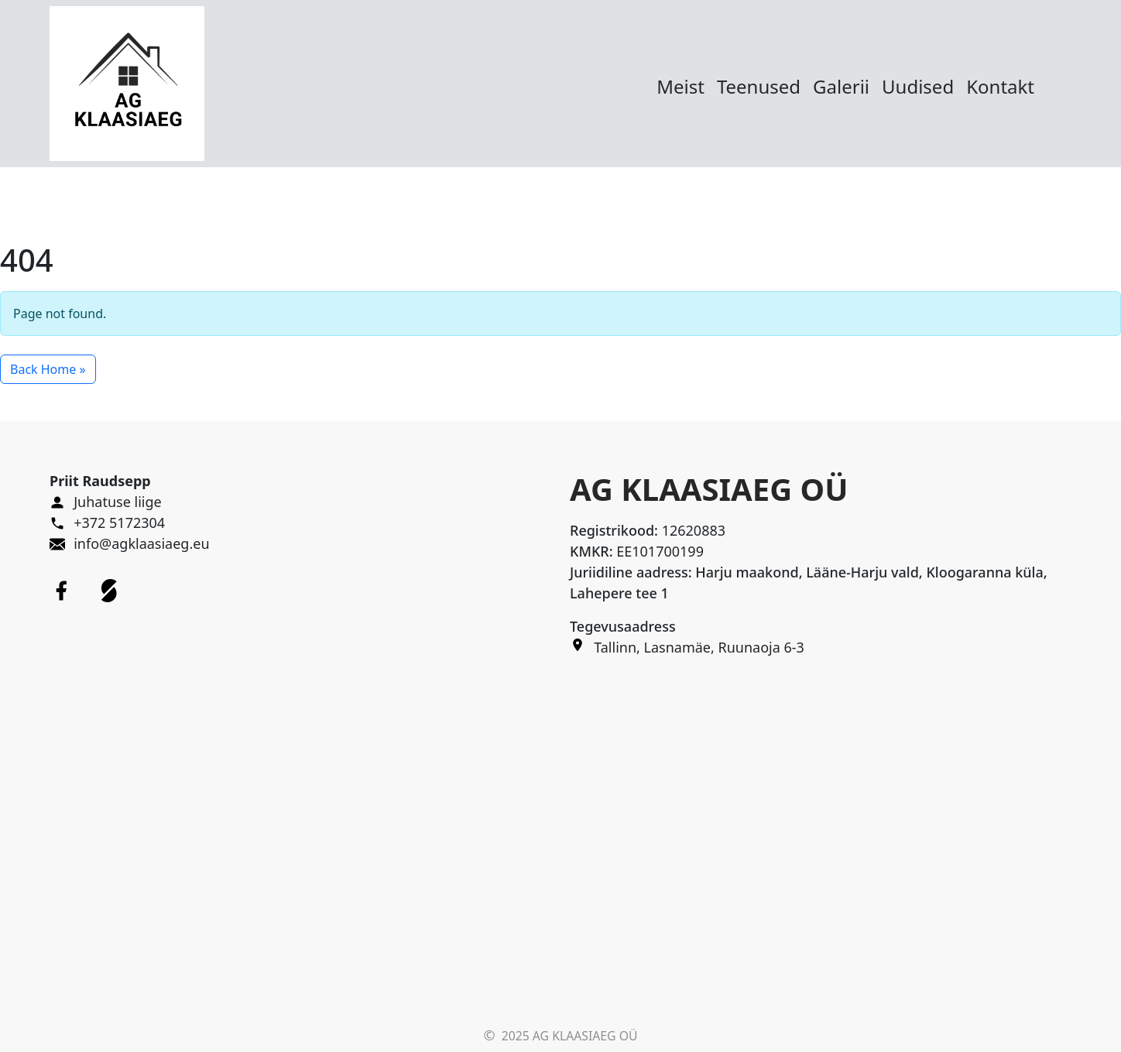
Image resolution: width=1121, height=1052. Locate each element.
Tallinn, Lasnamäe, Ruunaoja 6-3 (699, 647)
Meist (680, 86)
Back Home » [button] (48, 369)
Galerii (841, 86)
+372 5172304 (119, 522)
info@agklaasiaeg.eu (141, 543)
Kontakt (1000, 86)
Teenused (758, 86)
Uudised (918, 86)
